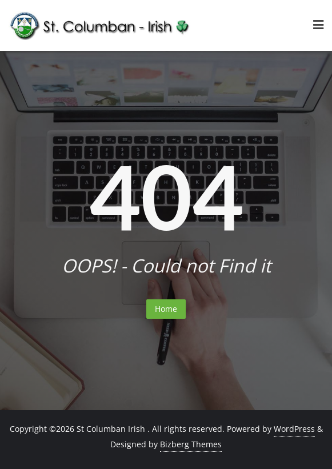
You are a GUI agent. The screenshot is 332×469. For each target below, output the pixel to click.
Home (166, 308)
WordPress (294, 428)
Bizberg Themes (191, 444)
